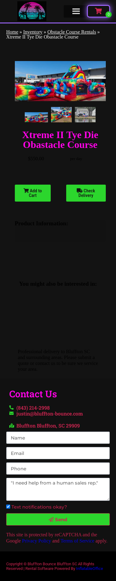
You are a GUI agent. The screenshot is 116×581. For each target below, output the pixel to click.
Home (12, 32)
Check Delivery (86, 193)
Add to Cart (33, 193)
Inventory (32, 32)
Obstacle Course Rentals (71, 32)
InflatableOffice (89, 568)
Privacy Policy (36, 540)
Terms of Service (77, 540)
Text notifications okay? (39, 507)
